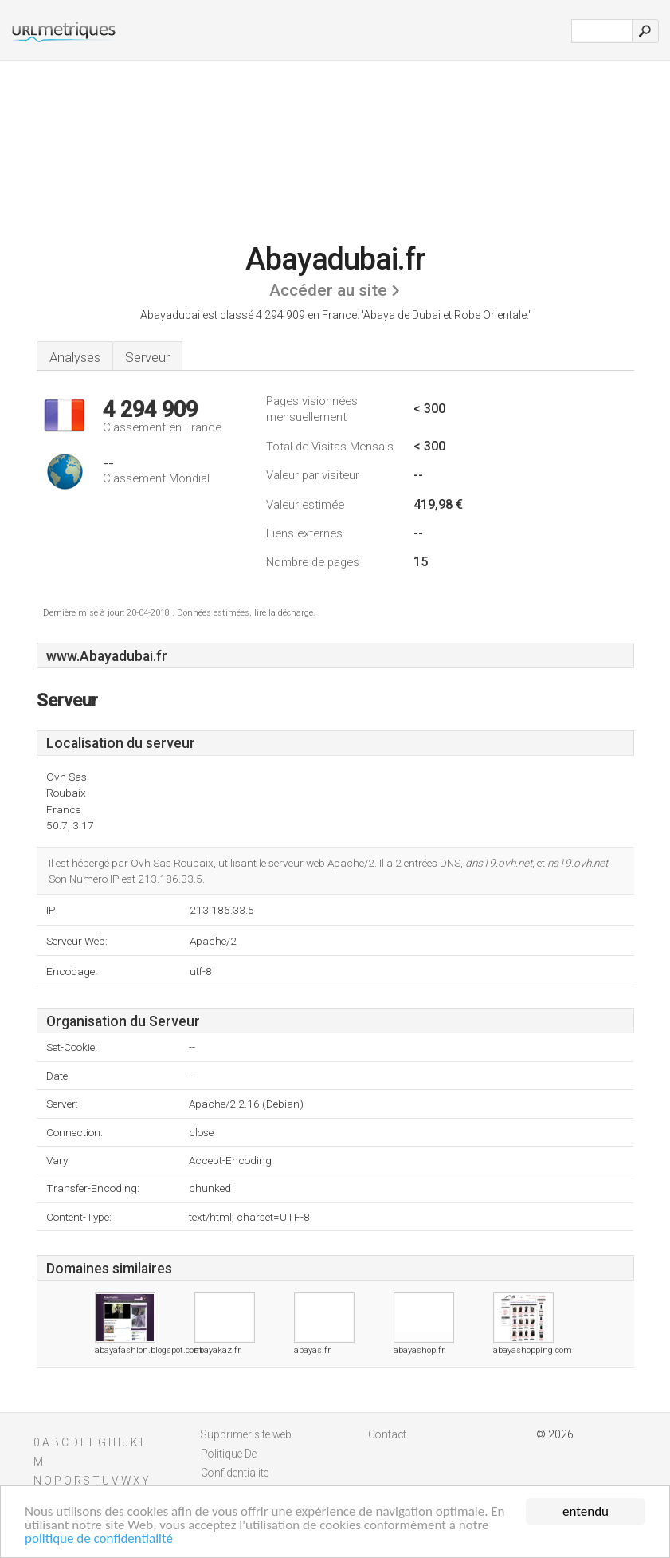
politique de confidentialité (99, 1539)
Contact (387, 1434)
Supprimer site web (246, 1434)
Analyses (74, 357)
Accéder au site (328, 290)
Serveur (147, 357)
